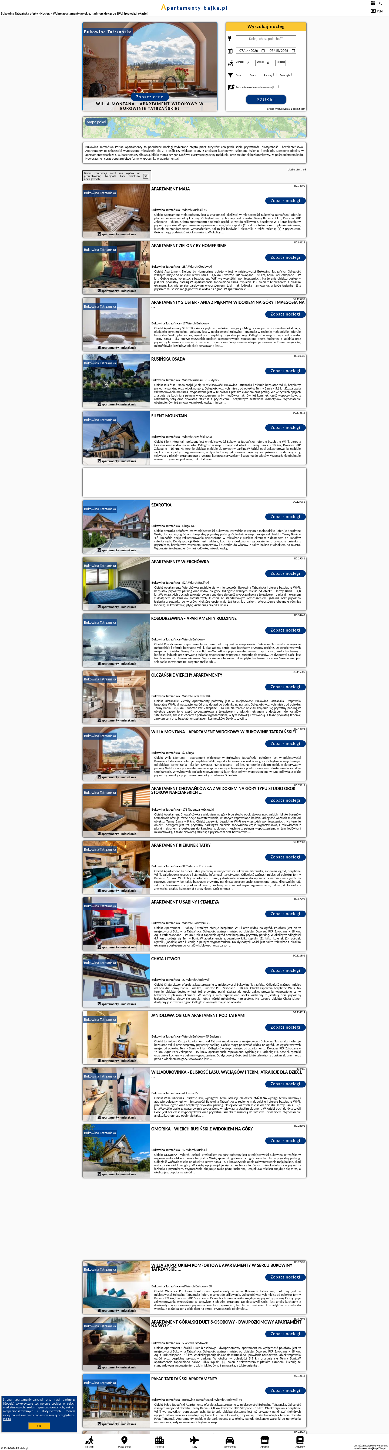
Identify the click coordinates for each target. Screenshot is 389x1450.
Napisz (384, 1448)
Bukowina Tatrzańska (100, 193)
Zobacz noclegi (285, 200)
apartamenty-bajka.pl (194, 8)
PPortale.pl (22, 1448)
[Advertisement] (194, 1220)
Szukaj (266, 100)
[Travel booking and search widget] (194, 483)
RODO (7, 1419)
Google (9, 1403)
